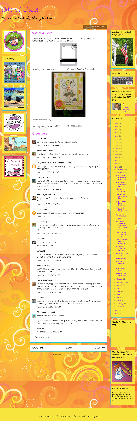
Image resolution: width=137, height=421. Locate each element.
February (120, 304)
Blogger (99, 416)
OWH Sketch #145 (120, 269)
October (120, 279)
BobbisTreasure (43, 151)
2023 (117, 133)
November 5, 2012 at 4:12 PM (48, 246)
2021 (117, 139)
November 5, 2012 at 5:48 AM (49, 204)
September (121, 282)
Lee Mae (40, 297)
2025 (117, 127)
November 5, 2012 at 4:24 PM (49, 260)
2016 (117, 154)
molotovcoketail (78, 416)
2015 (117, 158)
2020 (117, 142)
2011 (117, 311)
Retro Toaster (121, 258)
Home (69, 348)
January (120, 307)
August (119, 285)
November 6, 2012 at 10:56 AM (49, 292)
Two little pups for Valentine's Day (122, 196)
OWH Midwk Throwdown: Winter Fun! (121, 177)
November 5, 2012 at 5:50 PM (49, 275)
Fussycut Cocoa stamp (122, 254)
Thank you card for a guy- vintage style (121, 241)
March (119, 301)
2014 (117, 161)
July (118, 288)
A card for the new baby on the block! (121, 248)
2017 (117, 151)
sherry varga (42, 221)
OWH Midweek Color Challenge (121, 203)
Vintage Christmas (120, 190)
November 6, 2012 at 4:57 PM (49, 307)
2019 (117, 145)
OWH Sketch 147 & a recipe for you (122, 210)
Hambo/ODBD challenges (121, 274)
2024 (117, 130)
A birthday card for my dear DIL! (121, 263)
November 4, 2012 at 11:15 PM (49, 172)
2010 (117, 314)
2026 (117, 123)
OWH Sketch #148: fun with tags (122, 184)
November (120, 173)
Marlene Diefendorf (45, 280)
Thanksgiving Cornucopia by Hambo (122, 234)
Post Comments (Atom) (74, 355)
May (118, 294)
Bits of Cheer (21, 10)
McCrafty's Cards (44, 195)
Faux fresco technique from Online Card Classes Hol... (121, 225)
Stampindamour (44, 312)
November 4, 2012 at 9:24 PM (49, 145)
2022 (117, 136)
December (120, 169)
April (118, 297)
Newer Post (37, 348)
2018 (117, 148)
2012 (117, 167)
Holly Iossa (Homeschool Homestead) (52, 163)
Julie (39, 251)
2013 (117, 164)
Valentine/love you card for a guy (122, 217)
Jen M (39, 138)
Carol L (40, 209)
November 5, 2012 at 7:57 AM (49, 216)
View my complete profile (126, 109)
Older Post (100, 348)
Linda (39, 239)
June (118, 291)
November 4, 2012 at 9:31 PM (49, 157)
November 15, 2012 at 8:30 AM (49, 332)
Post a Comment (42, 337)
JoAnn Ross (42, 177)
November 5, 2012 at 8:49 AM (49, 233)
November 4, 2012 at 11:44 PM (49, 189)
